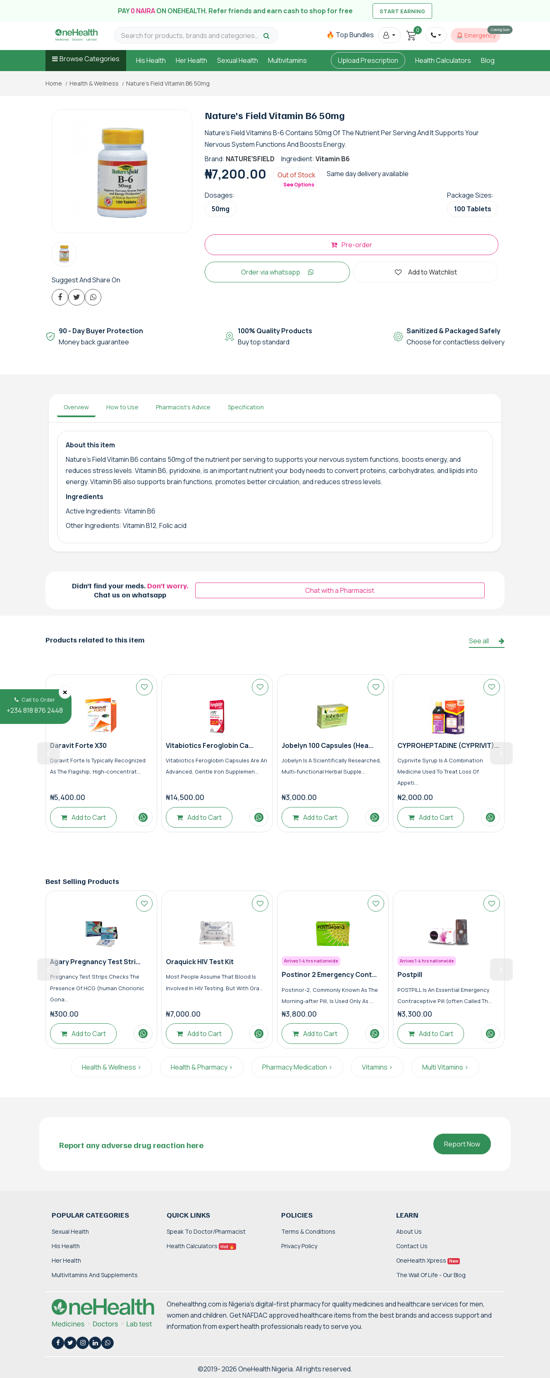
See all (487, 640)
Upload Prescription (368, 60)
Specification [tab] (246, 407)
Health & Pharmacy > (202, 1067)
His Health (151, 60)
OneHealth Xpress (428, 1260)
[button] (389, 35)
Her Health (191, 60)
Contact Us (412, 1246)
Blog (488, 60)
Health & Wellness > (111, 1067)
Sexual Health (237, 60)
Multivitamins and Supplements (95, 1275)
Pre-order (351, 244)
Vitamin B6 (333, 158)
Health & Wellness (94, 83)
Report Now (462, 1144)
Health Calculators (443, 60)
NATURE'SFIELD (250, 158)
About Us (409, 1231)
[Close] (65, 692)
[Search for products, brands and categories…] (191, 35)
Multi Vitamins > (445, 1067)
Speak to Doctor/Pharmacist (206, 1231)
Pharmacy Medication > (297, 1067)
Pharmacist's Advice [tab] (183, 407)
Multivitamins (287, 60)
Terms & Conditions (308, 1231)
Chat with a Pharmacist (339, 590)
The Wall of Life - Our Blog (431, 1275)
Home (53, 83)
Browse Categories (90, 58)
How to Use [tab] (122, 407)
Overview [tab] (76, 407)
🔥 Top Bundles (350, 34)
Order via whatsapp (277, 272)
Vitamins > (377, 1067)
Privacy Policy (299, 1246)
